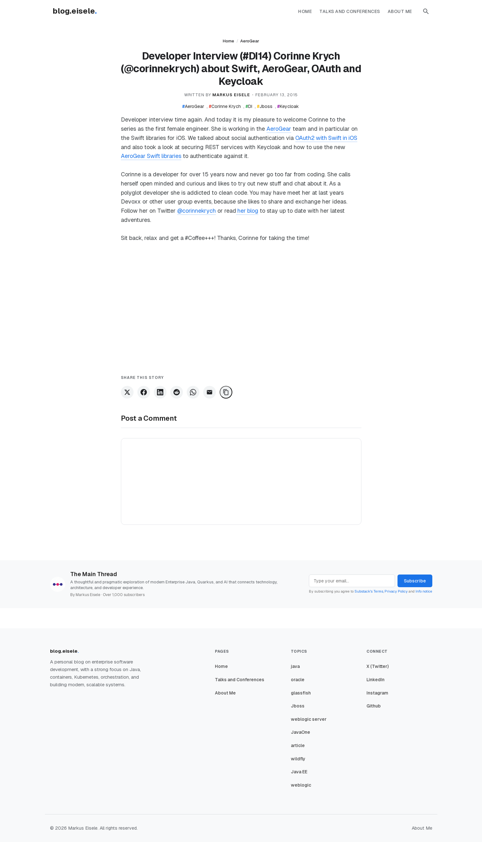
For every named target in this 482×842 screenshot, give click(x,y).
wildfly (298, 759)
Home (305, 11)
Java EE (299, 772)
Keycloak (288, 106)
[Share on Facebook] (143, 392)
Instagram (377, 693)
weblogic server (309, 719)
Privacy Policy (396, 591)
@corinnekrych (196, 210)
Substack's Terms (368, 591)
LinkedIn (375, 679)
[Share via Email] (209, 392)
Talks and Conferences (349, 11)
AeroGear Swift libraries (151, 156)
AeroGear (249, 41)
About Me (400, 11)
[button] (426, 11)
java (295, 666)
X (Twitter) (377, 666)
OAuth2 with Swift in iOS (327, 137)
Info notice (424, 591)
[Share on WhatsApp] (193, 392)
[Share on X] (127, 392)
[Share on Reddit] (176, 392)
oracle (297, 679)
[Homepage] (78, 11)
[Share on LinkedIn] (160, 392)
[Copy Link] (226, 392)
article (298, 745)
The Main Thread (93, 574)
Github (373, 706)
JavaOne (300, 732)
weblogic (301, 785)
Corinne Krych (225, 106)
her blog (247, 210)
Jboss (264, 106)
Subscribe (415, 581)
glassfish (301, 693)
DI (249, 106)
